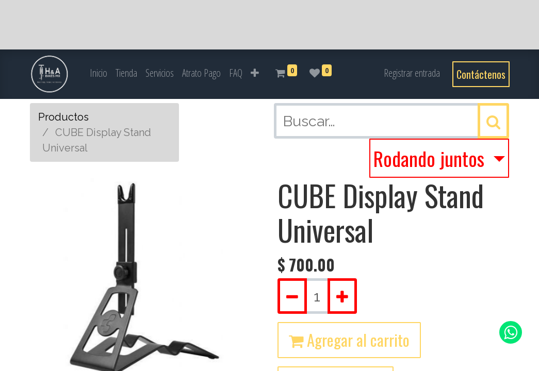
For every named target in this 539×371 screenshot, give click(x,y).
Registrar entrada (412, 73)
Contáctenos (480, 74)
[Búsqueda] (493, 121)
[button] (255, 73)
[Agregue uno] (342, 296)
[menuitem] (98, 73)
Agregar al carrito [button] (349, 339)
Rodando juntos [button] (431, 158)
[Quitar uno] (292, 296)
